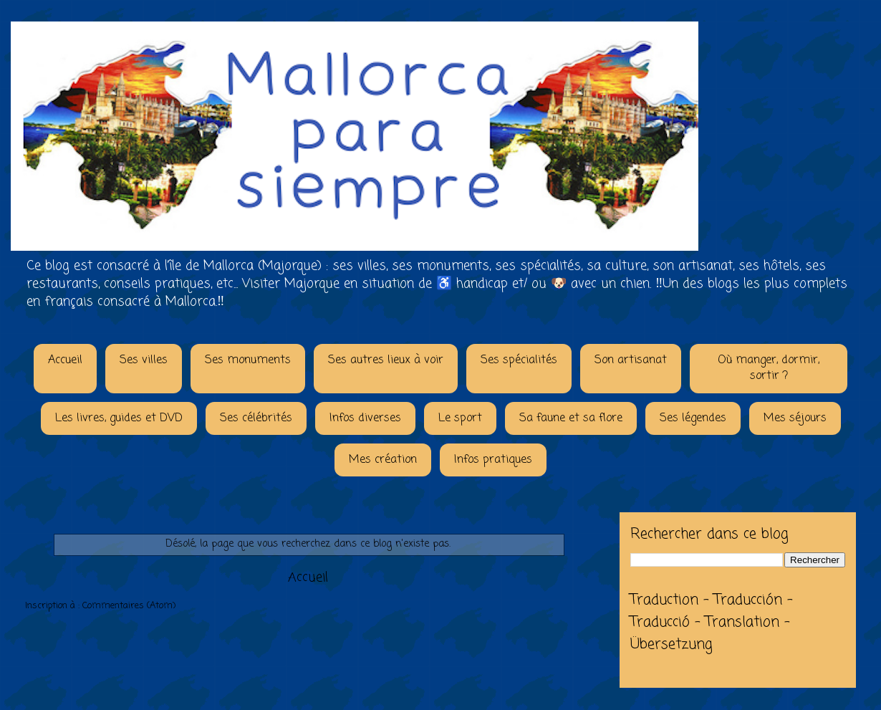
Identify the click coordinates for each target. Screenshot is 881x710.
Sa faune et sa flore (570, 418)
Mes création (383, 460)
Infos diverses (365, 418)
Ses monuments (248, 360)
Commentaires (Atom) (128, 606)
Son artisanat (630, 360)
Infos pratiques (493, 460)
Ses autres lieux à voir (385, 360)
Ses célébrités (256, 418)
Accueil (65, 360)
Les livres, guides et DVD (119, 418)
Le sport (460, 418)
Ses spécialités (519, 360)
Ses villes (144, 360)
